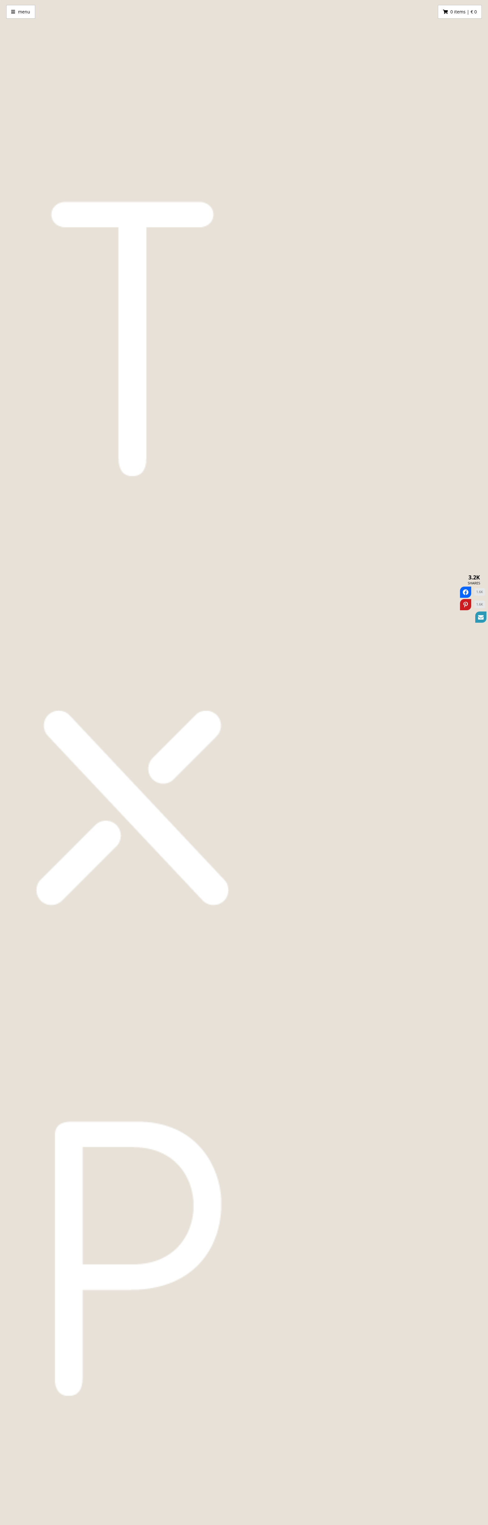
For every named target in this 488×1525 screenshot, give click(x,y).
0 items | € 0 (463, 12)
